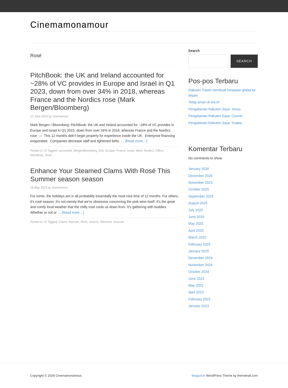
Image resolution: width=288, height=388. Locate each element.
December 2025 (200, 176)
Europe (110, 150)
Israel (130, 150)
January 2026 (198, 169)
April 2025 (196, 231)
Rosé (48, 155)
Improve (73, 222)
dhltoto (193, 316)
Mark (139, 150)
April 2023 (196, 292)
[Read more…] (136, 141)
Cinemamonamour (69, 25)
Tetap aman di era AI (203, 102)
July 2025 (195, 210)
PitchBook (36, 155)
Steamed (106, 222)
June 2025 (196, 217)
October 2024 (198, 272)
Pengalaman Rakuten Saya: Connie (215, 116)
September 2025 (200, 196)
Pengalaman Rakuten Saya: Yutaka (215, 123)
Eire (101, 150)
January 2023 (198, 306)
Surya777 (195, 349)
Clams (63, 222)
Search (194, 51)
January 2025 (198, 251)
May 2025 (195, 224)
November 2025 (200, 182)
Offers (159, 150)
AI (45, 150)
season (94, 222)
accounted (65, 150)
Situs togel (196, 133)
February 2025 (199, 244)
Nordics (149, 150)
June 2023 (196, 279)
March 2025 (197, 237)
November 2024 (200, 265)
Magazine (198, 375)
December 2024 (200, 258)
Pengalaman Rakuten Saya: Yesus (214, 109)
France (120, 150)
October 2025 (198, 189)
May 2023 (195, 285)
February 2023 (199, 299)
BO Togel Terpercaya (226, 316)
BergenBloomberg (85, 150)
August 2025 (197, 203)
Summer (118, 222)
